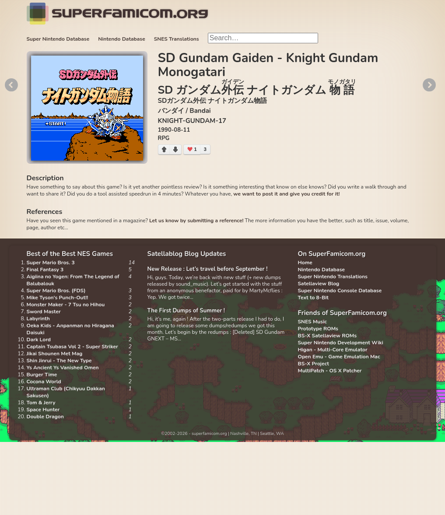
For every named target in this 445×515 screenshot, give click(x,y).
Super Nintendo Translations (333, 276)
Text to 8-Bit (313, 297)
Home (305, 262)
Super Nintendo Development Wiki (340, 342)
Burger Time (42, 374)
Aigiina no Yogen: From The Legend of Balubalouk (73, 280)
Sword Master (44, 311)
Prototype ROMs (318, 328)
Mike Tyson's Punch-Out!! (57, 297)
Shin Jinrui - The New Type (59, 360)
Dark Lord (39, 339)
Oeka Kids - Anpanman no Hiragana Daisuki (70, 329)
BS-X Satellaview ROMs (327, 335)
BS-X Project (313, 363)
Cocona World (44, 381)
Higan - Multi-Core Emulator (333, 349)
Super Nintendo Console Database (340, 290)
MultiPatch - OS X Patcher (330, 370)
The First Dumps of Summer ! (186, 311)
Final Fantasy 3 (45, 269)
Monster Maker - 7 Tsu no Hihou (66, 304)
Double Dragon (45, 416)
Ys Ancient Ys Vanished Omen (63, 367)
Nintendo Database (121, 38)
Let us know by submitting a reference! (196, 220)
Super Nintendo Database (58, 38)
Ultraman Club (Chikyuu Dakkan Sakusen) (66, 392)
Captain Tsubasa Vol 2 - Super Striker (72, 346)
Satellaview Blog (319, 283)
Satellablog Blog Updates (186, 253)
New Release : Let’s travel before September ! (207, 269)
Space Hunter (43, 409)
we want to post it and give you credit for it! (286, 193)
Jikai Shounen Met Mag (55, 353)
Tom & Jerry (41, 402)
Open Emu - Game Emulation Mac (339, 356)
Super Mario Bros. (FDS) (56, 290)
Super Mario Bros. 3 (51, 262)
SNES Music (312, 321)
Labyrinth (38, 318)
